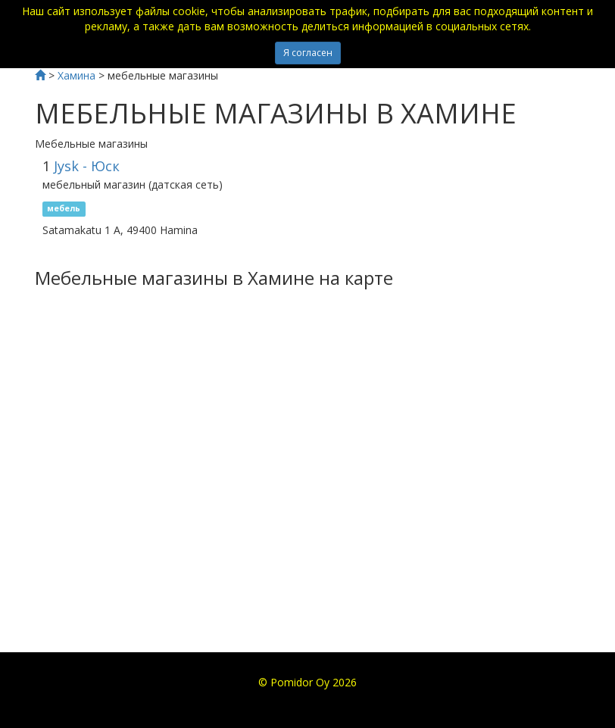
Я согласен (307, 52)
